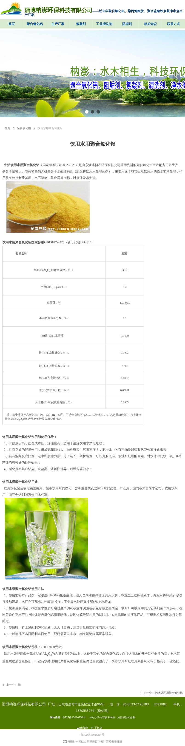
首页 (7, 128)
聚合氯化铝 (24, 128)
